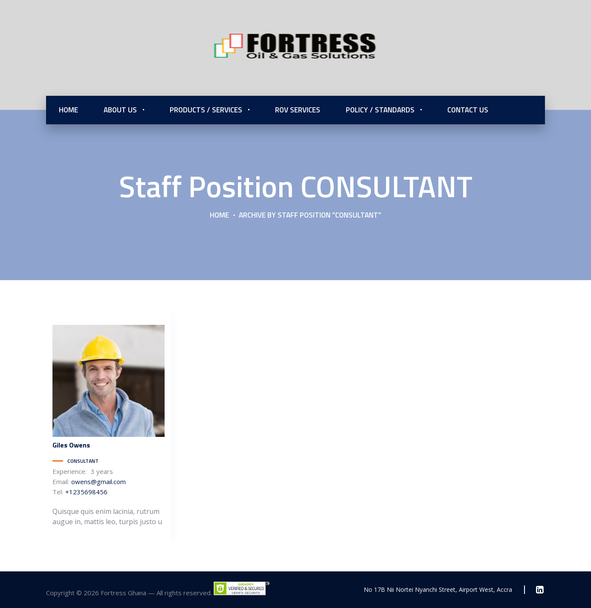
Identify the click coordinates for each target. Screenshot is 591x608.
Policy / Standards (380, 109)
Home (68, 109)
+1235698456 (86, 492)
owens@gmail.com (98, 481)
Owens (71, 445)
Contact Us (467, 109)
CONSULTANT (82, 461)
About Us (120, 109)
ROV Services (297, 109)
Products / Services (206, 109)
